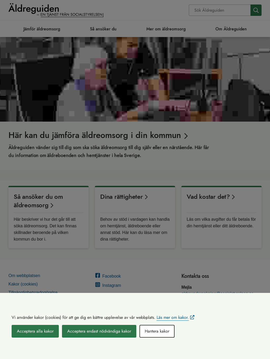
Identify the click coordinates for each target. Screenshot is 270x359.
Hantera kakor (157, 331)
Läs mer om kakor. (173, 317)
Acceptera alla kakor (35, 331)
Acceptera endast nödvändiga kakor (99, 331)
